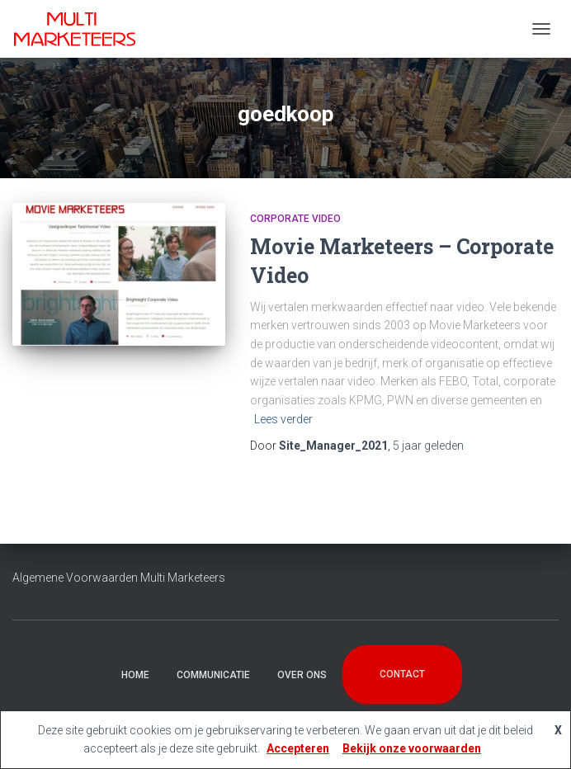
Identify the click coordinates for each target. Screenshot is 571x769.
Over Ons (302, 675)
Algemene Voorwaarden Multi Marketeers (118, 577)
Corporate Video (295, 218)
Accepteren (298, 748)
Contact (402, 674)
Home (135, 675)
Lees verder (283, 419)
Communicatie (213, 675)
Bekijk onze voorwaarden (411, 748)
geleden (428, 445)
